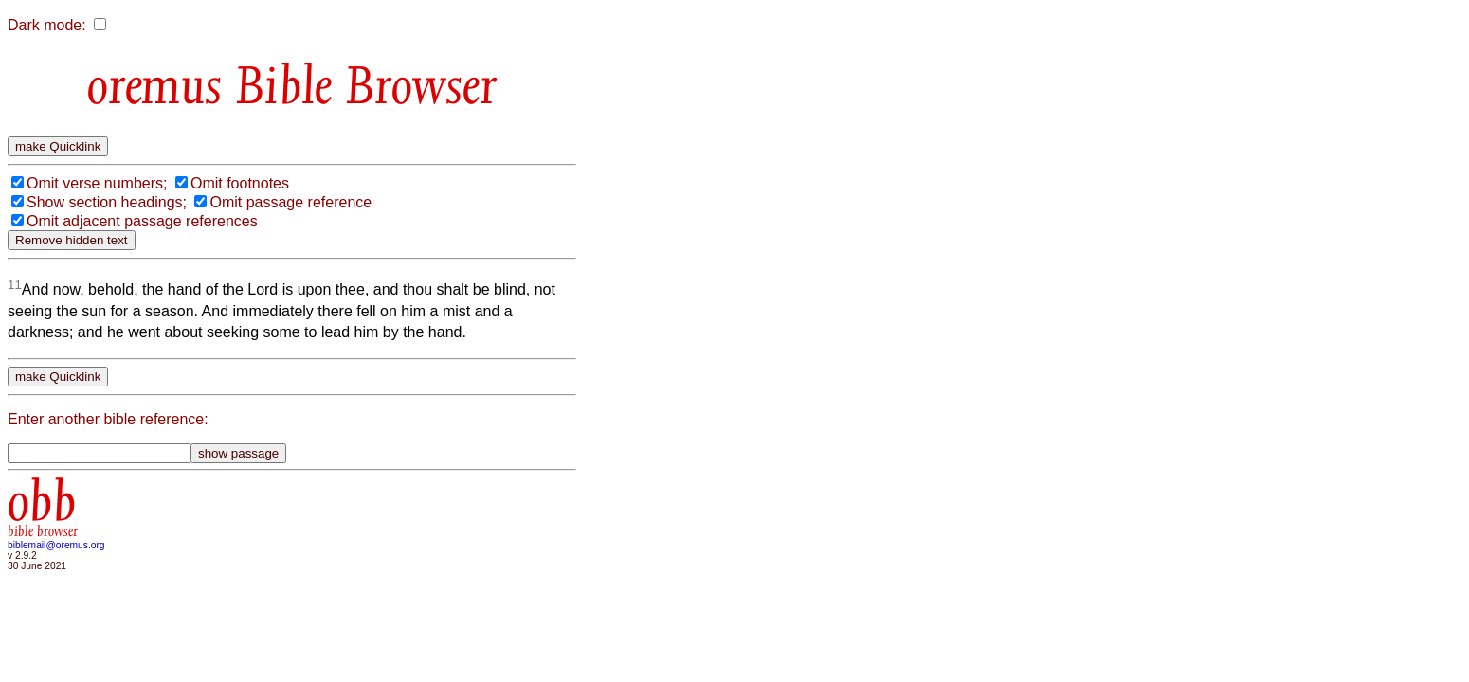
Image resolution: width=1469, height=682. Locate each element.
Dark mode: (47, 25)
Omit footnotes (239, 183)
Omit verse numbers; (97, 183)
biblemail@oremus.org (56, 545)
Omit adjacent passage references (142, 221)
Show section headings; (107, 202)
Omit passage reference (290, 202)
